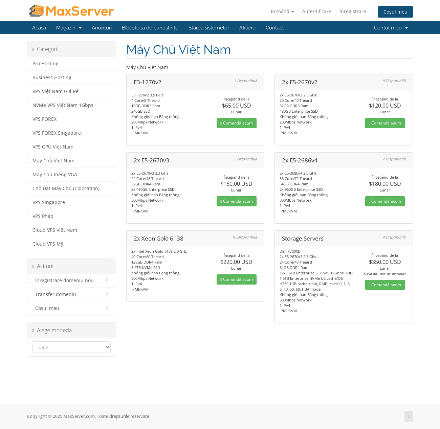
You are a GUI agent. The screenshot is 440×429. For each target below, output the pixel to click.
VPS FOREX (44, 119)
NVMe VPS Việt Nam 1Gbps (62, 105)
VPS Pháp (42, 216)
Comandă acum (236, 123)
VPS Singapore (48, 202)
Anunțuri (102, 28)
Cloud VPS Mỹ (47, 244)
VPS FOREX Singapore (56, 133)
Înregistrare (352, 11)
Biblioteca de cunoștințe (150, 28)
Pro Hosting (45, 64)
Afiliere (247, 28)
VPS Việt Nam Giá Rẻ (55, 91)
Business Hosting (51, 77)
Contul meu (391, 28)
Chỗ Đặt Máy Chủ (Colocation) (66, 188)
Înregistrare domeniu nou (71, 280)
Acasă (39, 28)
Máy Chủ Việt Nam (53, 161)
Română (282, 11)
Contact (275, 28)
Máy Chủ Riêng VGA (54, 175)
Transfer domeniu (71, 294)
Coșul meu (395, 11)
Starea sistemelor (209, 28)
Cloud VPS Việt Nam (54, 230)
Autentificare (316, 11)
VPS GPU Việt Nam (52, 147)
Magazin (69, 28)
